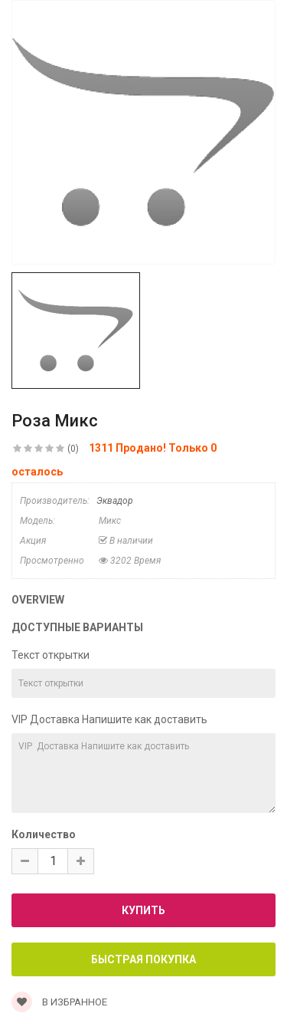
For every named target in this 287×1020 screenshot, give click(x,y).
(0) (73, 448)
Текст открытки (50, 655)
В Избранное (59, 1002)
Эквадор (114, 500)
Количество (43, 834)
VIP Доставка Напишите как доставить (109, 719)
